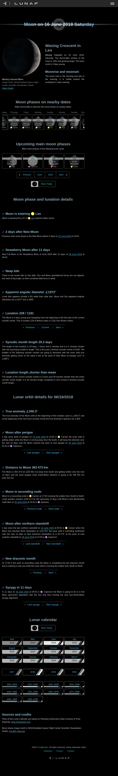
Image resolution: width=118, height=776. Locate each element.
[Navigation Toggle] (59, 3)
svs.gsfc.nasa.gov (17, 731)
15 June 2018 (47, 528)
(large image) (7, 88)
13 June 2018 (64, 236)
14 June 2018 (39, 437)
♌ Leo (31, 218)
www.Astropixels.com (20, 722)
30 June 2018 (75, 443)
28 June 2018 (75, 254)
